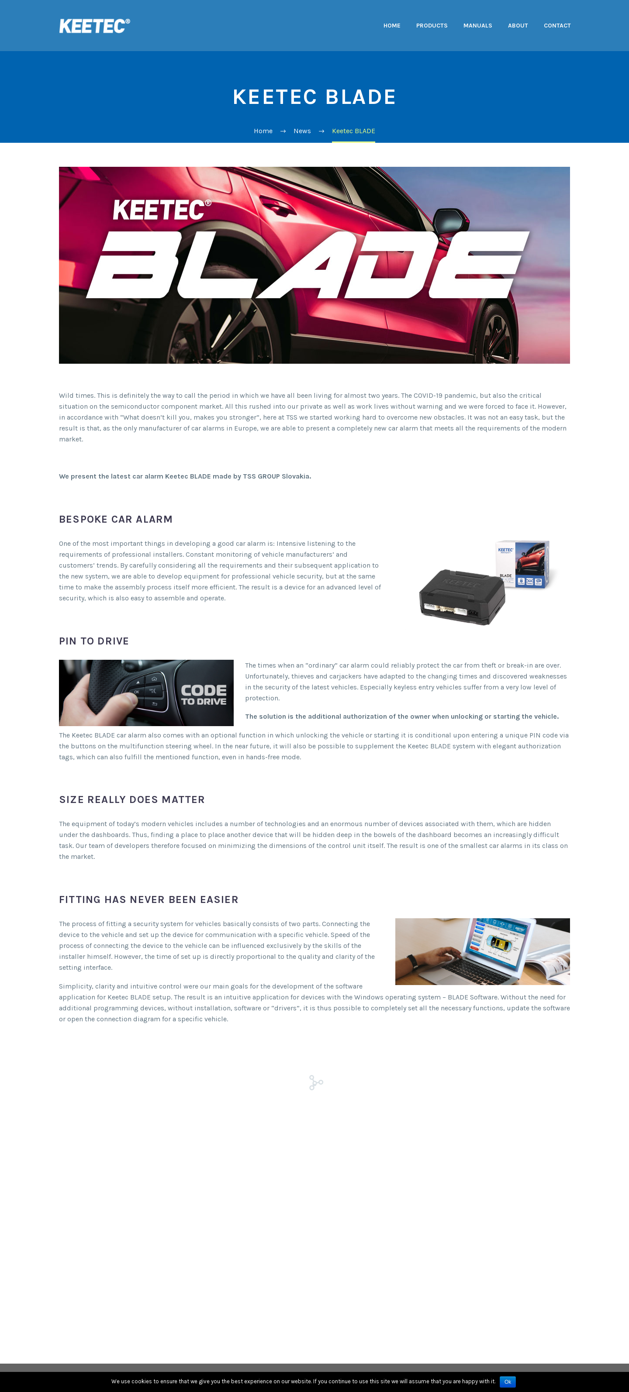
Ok (508, 1382)
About (518, 25)
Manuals (477, 25)
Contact (557, 25)
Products (432, 25)
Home (392, 25)
